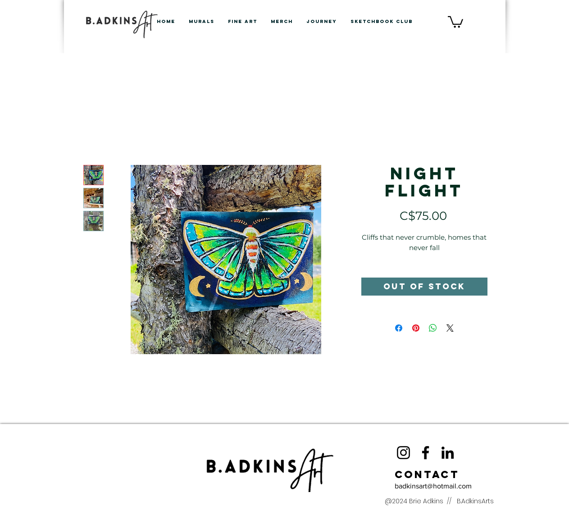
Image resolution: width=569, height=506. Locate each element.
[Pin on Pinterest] (415, 328)
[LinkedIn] (447, 452)
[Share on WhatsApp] (433, 328)
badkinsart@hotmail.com (433, 486)
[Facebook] (425, 452)
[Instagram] (403, 452)
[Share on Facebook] (398, 328)
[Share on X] (450, 328)
